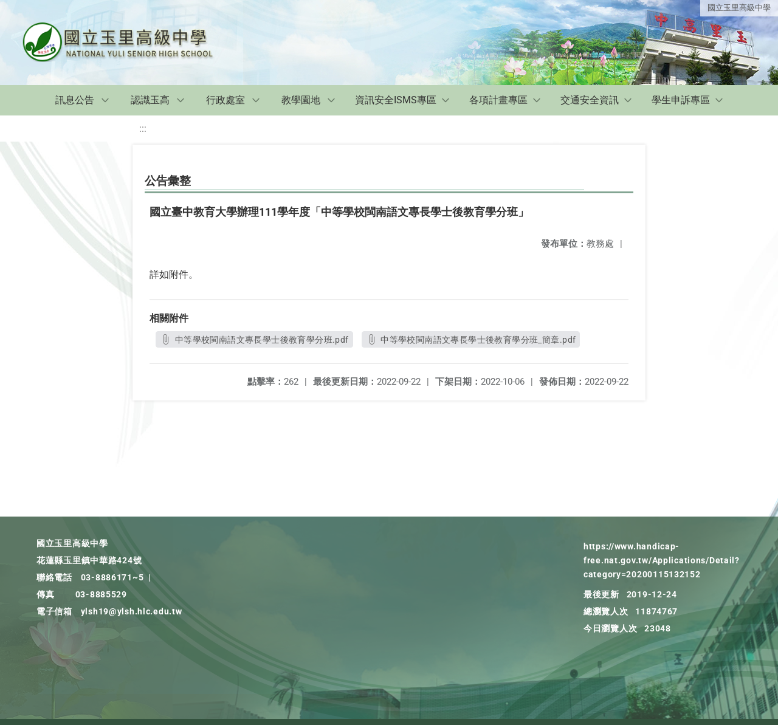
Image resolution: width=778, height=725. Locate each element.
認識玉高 (150, 100)
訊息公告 (74, 100)
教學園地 (300, 100)
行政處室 (225, 100)
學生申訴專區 (681, 100)
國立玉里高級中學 (739, 7)
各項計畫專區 (498, 100)
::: (142, 128)
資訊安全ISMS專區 (395, 100)
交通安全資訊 (589, 100)
